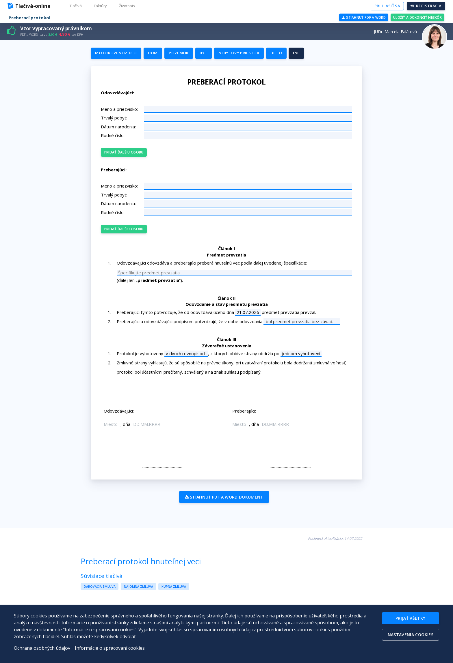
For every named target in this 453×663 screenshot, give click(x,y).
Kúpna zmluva (173, 591)
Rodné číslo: (115, 138)
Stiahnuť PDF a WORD (361, 17)
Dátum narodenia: (121, 129)
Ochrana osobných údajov (42, 648)
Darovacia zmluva (100, 591)
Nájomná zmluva (138, 591)
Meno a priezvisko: (122, 112)
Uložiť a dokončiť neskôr (416, 17)
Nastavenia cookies (410, 635)
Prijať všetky (410, 618)
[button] (76, 6)
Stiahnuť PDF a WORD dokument (223, 502)
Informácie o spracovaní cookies (110, 648)
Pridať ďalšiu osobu (126, 154)
